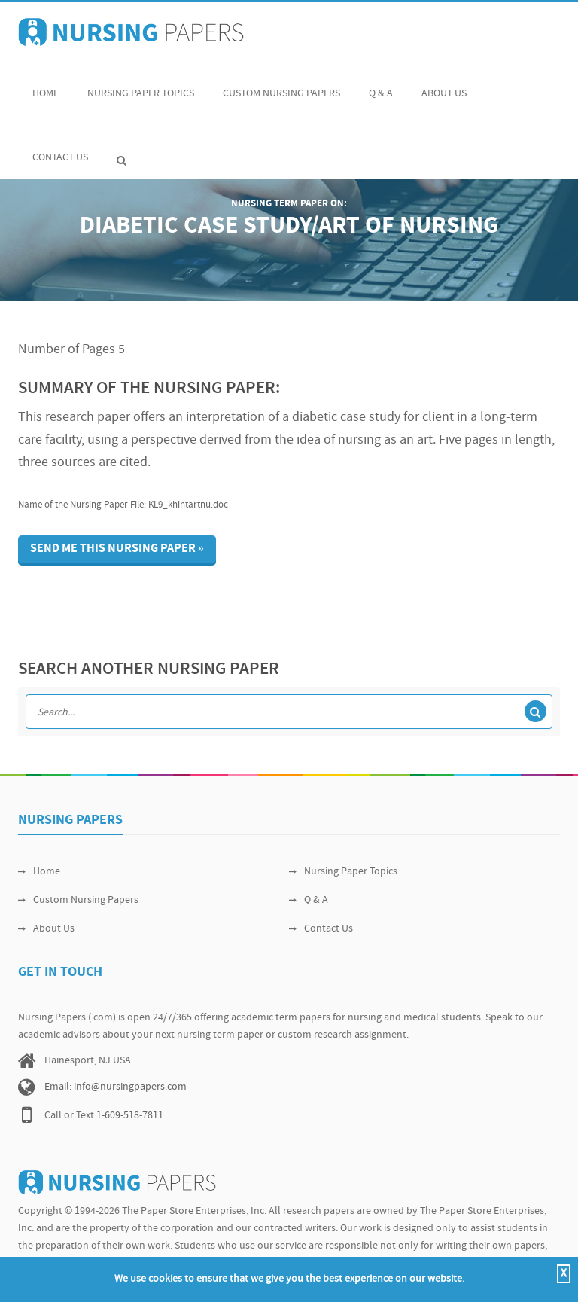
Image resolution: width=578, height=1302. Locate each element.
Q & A (381, 85)
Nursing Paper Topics (140, 85)
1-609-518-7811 (129, 1115)
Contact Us (60, 149)
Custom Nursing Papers (281, 85)
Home (45, 85)
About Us (444, 85)
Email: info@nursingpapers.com (115, 1087)
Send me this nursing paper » (117, 549)
